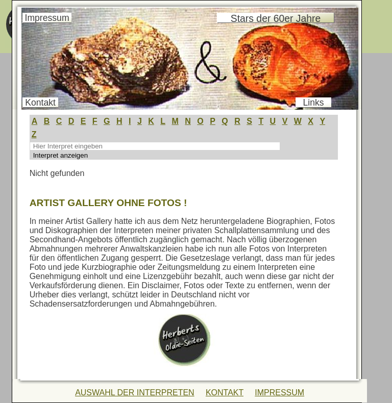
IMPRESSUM (279, 392)
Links (313, 102)
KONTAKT (224, 392)
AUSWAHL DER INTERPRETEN (134, 392)
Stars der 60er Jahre (276, 18)
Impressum (47, 18)
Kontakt (40, 102)
